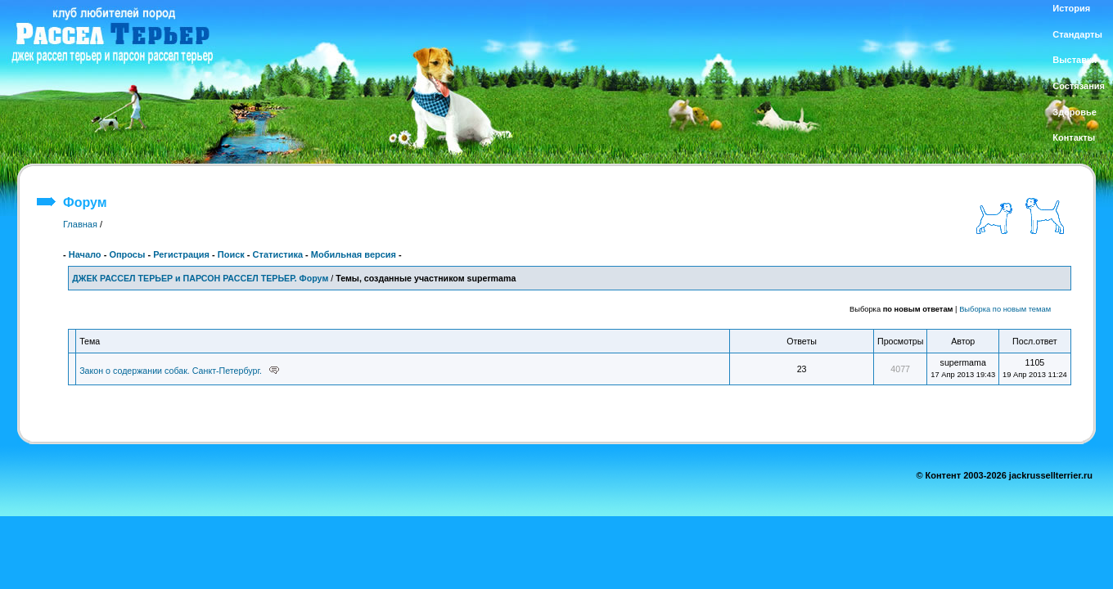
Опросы (127, 254)
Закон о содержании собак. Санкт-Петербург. (170, 370)
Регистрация (181, 254)
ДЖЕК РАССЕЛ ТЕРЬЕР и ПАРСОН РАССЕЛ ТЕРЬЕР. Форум (200, 278)
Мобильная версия (353, 254)
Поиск (231, 254)
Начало (85, 254)
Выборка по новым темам (1005, 309)
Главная (80, 224)
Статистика (278, 254)
